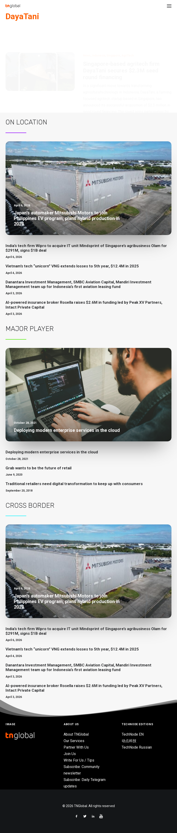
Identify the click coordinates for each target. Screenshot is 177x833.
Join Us (70, 754)
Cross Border (30, 505)
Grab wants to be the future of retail (38, 468)
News (87, 33)
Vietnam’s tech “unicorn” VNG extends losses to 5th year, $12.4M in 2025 (72, 266)
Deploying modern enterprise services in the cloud (52, 452)
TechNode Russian (137, 747)
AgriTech (127, 33)
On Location (26, 122)
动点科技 (129, 741)
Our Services (74, 741)
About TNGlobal (76, 734)
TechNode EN (133, 734)
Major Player (30, 329)
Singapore (113, 33)
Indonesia (98, 33)
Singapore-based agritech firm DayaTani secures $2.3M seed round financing (121, 48)
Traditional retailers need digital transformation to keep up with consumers (74, 483)
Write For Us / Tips (79, 760)
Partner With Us (76, 747)
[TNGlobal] (13, 6)
